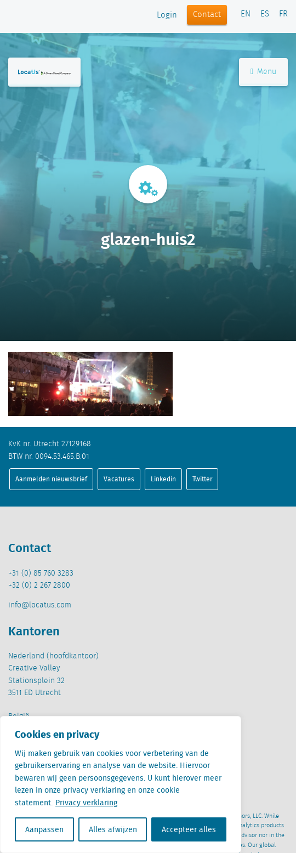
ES (264, 14)
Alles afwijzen (113, 829)
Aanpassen (44, 829)
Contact (207, 14)
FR (283, 14)
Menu (263, 72)
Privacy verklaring (86, 802)
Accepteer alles (189, 829)
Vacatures (119, 479)
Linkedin (163, 479)
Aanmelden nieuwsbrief (51, 479)
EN (246, 14)
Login (167, 15)
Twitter (202, 479)
